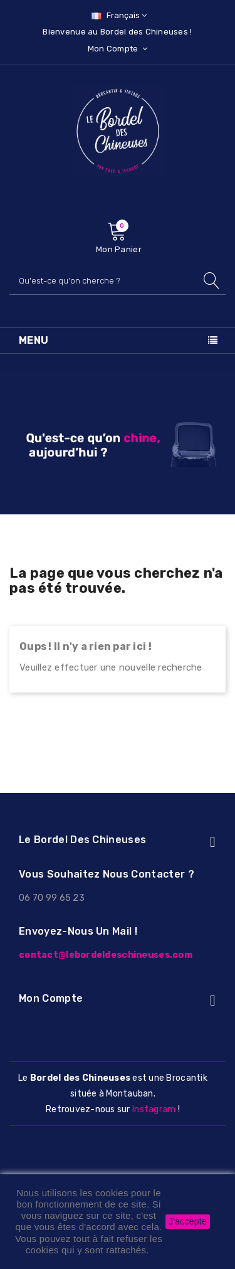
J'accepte (188, 1221)
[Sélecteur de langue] (117, 15)
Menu (34, 340)
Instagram (153, 1109)
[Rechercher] (117, 280)
